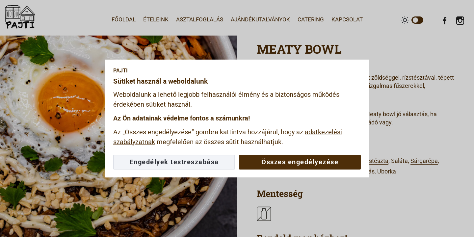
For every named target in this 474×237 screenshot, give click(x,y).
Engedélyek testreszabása (174, 162)
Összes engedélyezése (299, 162)
